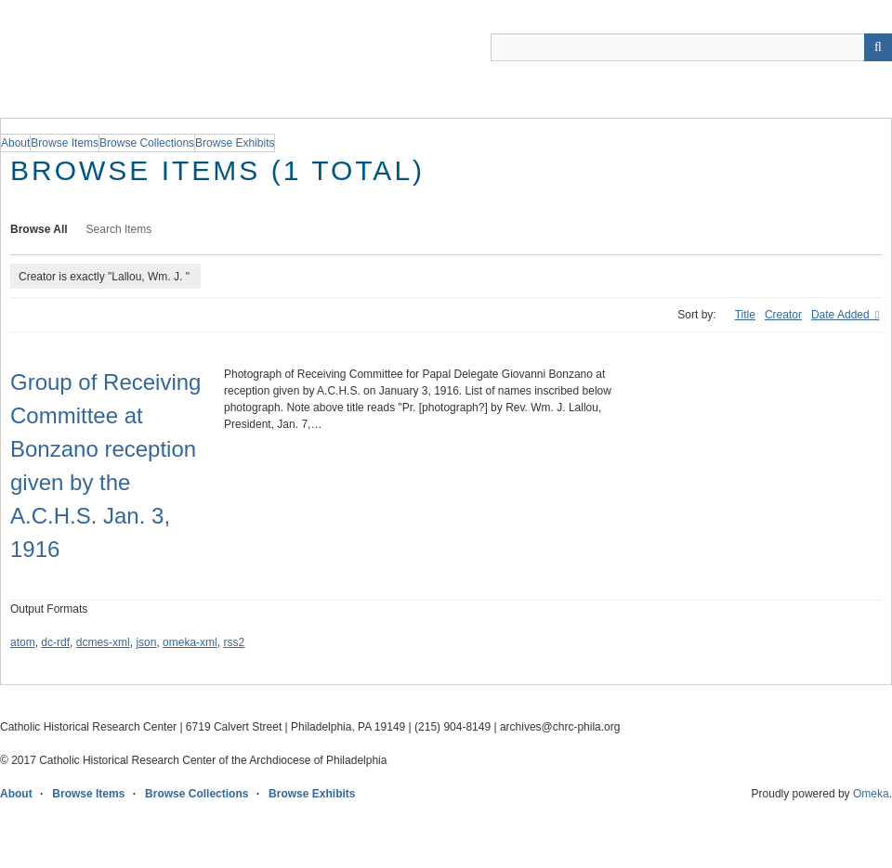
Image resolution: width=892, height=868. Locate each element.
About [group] (15, 142)
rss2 (233, 642)
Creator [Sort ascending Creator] (783, 314)
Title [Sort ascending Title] (745, 314)
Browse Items (88, 793)
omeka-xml (190, 642)
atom (22, 642)
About (16, 793)
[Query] (691, 47)
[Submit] (878, 47)
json (146, 642)
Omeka (871, 793)
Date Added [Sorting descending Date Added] (841, 314)
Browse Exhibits (312, 793)
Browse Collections (196, 793)
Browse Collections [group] (146, 142)
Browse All (39, 229)
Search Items (119, 229)
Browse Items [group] (64, 142)
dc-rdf (55, 642)
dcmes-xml (103, 642)
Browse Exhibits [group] (234, 142)
